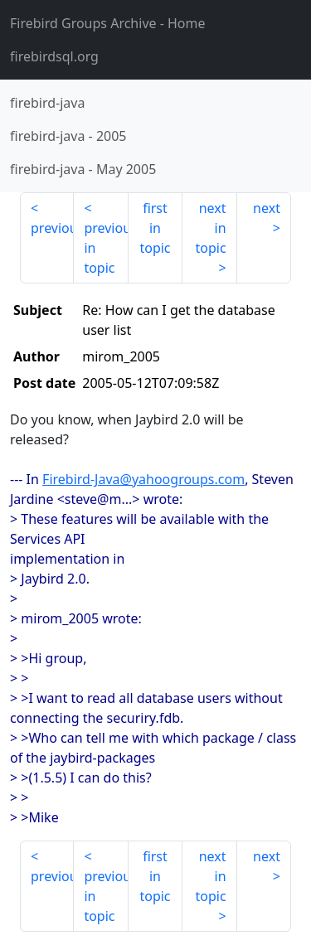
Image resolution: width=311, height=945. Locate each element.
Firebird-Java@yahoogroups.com (143, 479)
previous (52, 228)
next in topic (210, 228)
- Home (108, 23)
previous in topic (106, 248)
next (266, 208)
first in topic (154, 228)
